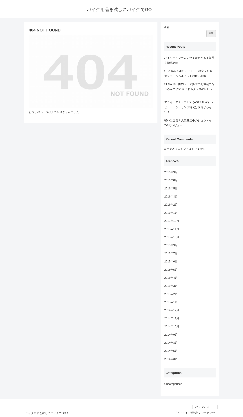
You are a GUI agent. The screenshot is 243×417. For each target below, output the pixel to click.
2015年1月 (171, 302)
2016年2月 (171, 204)
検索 (166, 27)
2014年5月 (171, 350)
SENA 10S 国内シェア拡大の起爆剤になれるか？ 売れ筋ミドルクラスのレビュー (189, 89)
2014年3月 (171, 359)
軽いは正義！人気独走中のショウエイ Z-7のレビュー (189, 123)
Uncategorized (173, 384)
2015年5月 (171, 269)
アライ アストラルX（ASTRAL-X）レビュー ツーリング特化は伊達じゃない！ (188, 107)
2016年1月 (171, 212)
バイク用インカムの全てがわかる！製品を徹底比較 (189, 60)
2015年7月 (171, 253)
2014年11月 (171, 318)
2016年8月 (171, 180)
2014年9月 (171, 334)
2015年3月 (171, 285)
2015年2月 (171, 294)
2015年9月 (171, 245)
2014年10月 (171, 326)
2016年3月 (171, 196)
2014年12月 (171, 310)
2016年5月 (171, 188)
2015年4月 (171, 277)
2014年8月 (171, 342)
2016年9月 (171, 172)
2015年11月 (171, 229)
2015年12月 (171, 220)
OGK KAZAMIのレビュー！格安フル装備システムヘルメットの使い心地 (188, 73)
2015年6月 (171, 261)
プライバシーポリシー (205, 407)
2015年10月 (171, 237)
